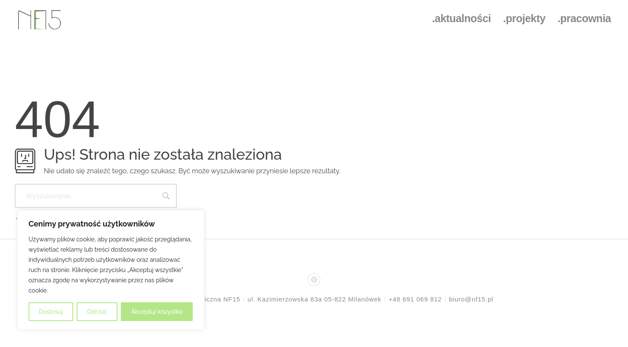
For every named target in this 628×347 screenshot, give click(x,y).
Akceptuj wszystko (157, 311)
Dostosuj (51, 311)
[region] (110, 270)
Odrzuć (97, 311)
